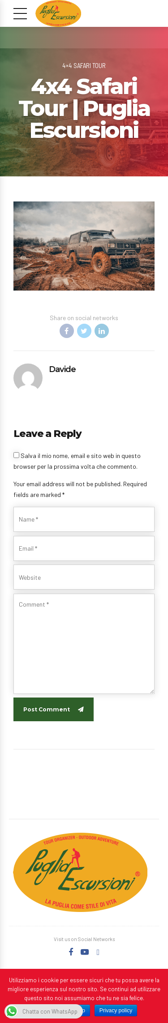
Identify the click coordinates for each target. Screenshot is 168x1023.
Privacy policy (115, 1010)
